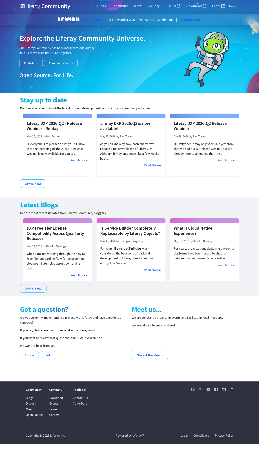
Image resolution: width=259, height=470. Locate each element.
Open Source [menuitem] (34, 441)
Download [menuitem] (56, 424)
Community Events (61, 63)
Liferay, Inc (57, 462)
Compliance (201, 462)
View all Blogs (33, 287)
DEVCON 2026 (93, 19)
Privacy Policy (224, 462)
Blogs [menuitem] (30, 424)
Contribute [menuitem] (80, 430)
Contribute (31, 63)
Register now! (190, 19)
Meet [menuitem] (29, 435)
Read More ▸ (78, 160)
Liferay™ (138, 462)
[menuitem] (101, 5)
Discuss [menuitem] (31, 430)
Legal (184, 462)
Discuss (29, 353)
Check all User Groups (149, 353)
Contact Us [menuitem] (80, 424)
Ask (48, 353)
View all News (33, 183)
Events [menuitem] (53, 430)
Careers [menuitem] (54, 441)
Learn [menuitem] (53, 435)
